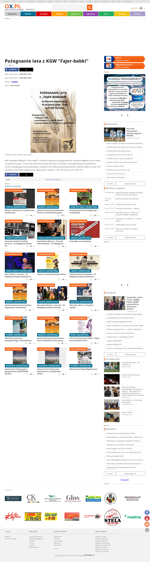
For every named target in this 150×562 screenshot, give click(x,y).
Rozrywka (121, 14)
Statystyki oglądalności (36, 539)
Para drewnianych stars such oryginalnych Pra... (125, 452)
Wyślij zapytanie (34, 547)
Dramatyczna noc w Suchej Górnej (119, 155)
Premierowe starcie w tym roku (118, 170)
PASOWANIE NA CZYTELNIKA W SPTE (120, 318)
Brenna (7, 1)
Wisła (119, 1)
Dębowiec (41, 1)
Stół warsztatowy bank (115, 456)
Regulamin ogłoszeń (101, 541)
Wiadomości (12, 14)
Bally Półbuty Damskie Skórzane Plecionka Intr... (124, 464)
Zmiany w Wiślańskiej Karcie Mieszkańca (122, 162)
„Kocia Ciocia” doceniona (116, 174)
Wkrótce (28, 14)
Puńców (15, 82)
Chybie (14, 1)
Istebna (65, 1)
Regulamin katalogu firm (103, 545)
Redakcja (7, 537)
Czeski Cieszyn (31, 1)
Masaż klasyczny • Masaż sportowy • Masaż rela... (125, 437)
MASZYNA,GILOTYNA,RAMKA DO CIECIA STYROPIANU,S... (121, 468)
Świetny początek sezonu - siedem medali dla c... (125, 329)
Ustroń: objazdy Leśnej (115, 166)
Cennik (31, 543)
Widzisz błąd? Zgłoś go (53, 180)
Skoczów (97, 1)
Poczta (56, 548)
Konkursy (137, 14)
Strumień (105, 1)
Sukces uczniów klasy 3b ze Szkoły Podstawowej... (125, 348)
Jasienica (73, 1)
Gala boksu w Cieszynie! (116, 177)
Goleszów (50, 1)
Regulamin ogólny (100, 537)
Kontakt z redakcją (10, 539)
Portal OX (125, 480)
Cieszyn (21, 1)
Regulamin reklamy (101, 547)
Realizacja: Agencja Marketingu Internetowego (75, 555)
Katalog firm (75, 14)
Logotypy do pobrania (36, 537)
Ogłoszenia (90, 14)
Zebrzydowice (128, 1)
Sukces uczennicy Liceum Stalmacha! (120, 333)
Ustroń (113, 1)
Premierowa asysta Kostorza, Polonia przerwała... (125, 147)
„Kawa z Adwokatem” (114, 341)
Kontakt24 (44, 14)
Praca (106, 14)
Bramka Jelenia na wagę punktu (118, 151)
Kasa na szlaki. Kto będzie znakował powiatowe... (125, 143)
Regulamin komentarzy (102, 543)
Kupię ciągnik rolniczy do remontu (119, 448)
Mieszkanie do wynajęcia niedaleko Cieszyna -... (124, 441)
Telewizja (59, 14)
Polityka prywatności (101, 539)
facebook (11, 69)
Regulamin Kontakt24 (102, 551)
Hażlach (58, 1)
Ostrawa (89, 1)
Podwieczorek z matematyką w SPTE (120, 337)
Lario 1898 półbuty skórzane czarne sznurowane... (125, 460)
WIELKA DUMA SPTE (114, 344)
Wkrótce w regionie (115, 188)
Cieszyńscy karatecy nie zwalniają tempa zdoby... (125, 314)
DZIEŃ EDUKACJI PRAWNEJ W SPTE (119, 322)
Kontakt (31, 545)
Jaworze (81, 1)
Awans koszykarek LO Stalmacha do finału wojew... (125, 325)
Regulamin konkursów (102, 549)
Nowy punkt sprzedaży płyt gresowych (121, 433)
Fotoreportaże (112, 359)
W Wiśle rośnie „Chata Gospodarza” (120, 158)
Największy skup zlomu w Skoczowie (120, 445)
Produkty (32, 541)
